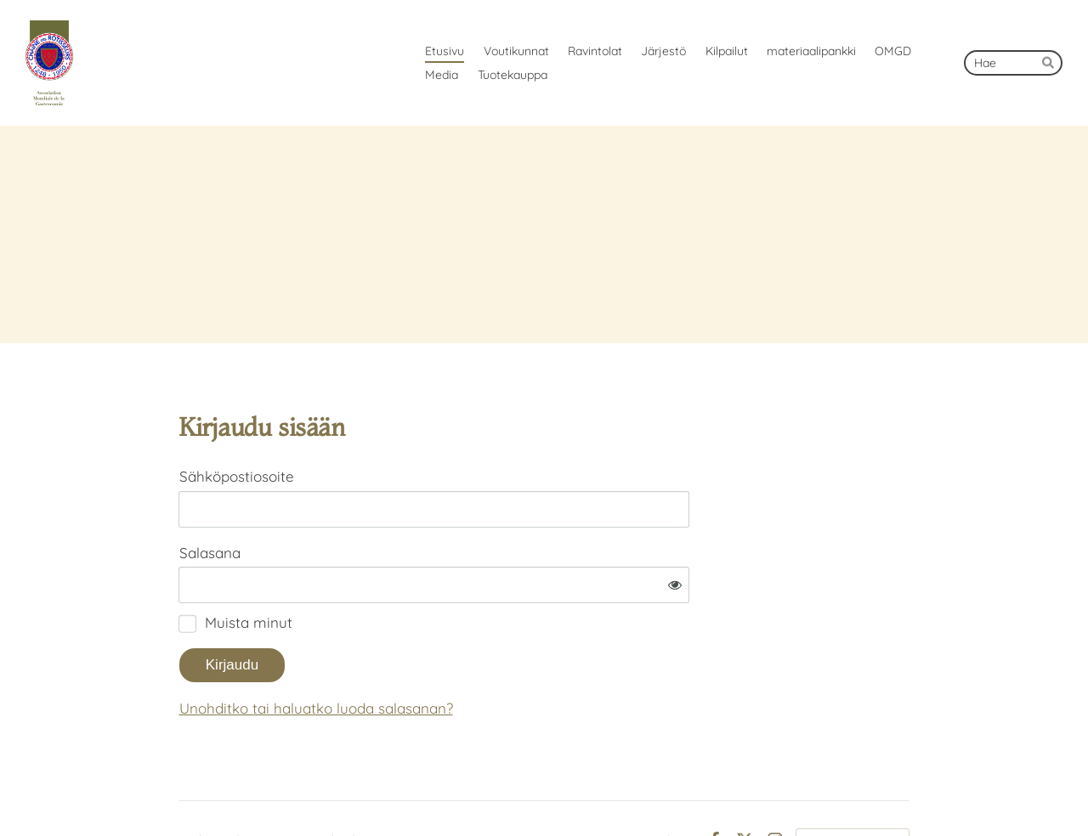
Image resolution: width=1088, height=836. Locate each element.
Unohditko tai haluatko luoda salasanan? (489, 655)
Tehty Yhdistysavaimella (852, 787)
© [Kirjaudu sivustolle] (184, 787)
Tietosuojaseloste (646, 788)
